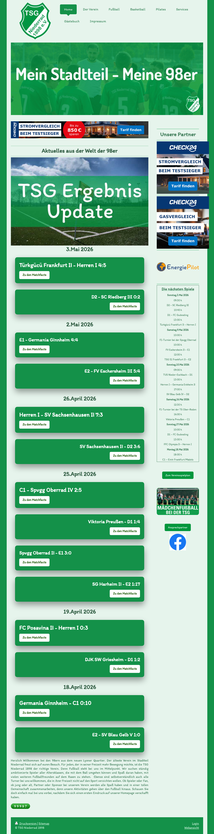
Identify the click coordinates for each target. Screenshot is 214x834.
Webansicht (191, 828)
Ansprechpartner (177, 527)
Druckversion (26, 823)
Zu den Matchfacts (34, 275)
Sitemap (44, 823)
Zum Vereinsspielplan (178, 475)
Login (195, 823)
